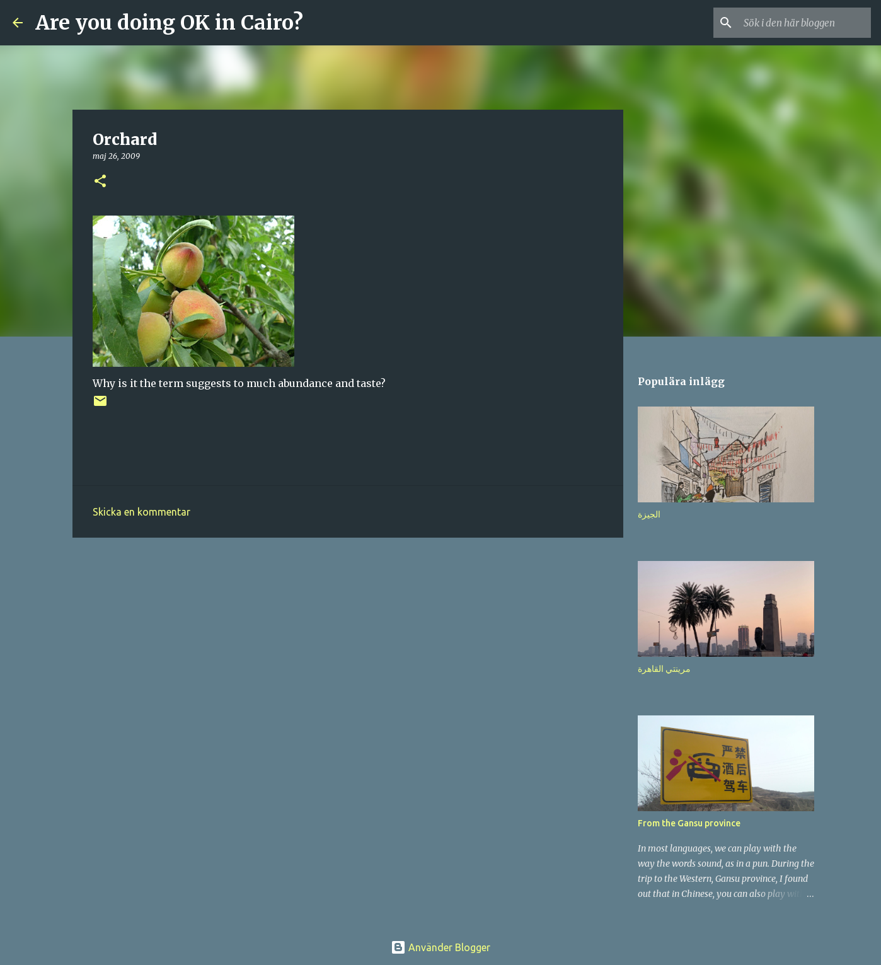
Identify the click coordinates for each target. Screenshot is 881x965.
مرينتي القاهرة (664, 669)
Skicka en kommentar (141, 511)
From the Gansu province (689, 823)
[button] (100, 181)
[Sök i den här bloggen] (805, 23)
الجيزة (649, 514)
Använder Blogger (440, 947)
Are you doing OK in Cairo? (169, 22)
